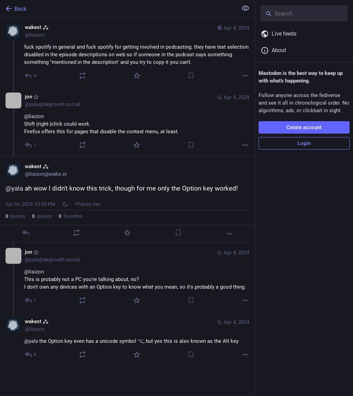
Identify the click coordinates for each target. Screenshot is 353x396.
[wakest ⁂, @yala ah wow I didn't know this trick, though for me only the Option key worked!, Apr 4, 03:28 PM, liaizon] (127, 199)
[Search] (304, 13)
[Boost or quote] (82, 75)
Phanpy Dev (88, 204)
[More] (245, 75)
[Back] (118, 8)
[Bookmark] (191, 75)
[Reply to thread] (31, 145)
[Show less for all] (245, 8)
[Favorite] (137, 75)
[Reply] (31, 75)
